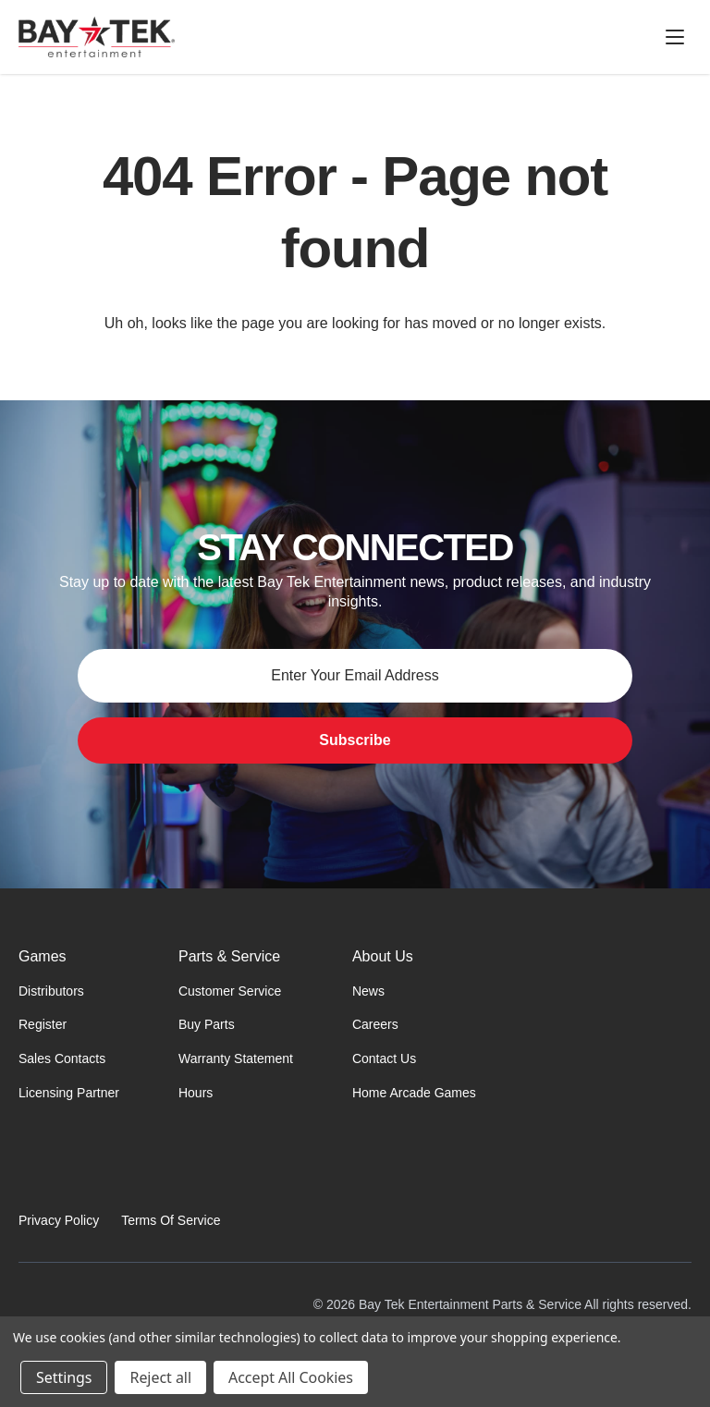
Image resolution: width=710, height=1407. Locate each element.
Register (42, 1024)
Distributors (51, 991)
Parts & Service (229, 956)
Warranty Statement (235, 1058)
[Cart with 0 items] (632, 37)
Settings (64, 1377)
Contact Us (384, 1058)
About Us (382, 956)
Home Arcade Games (414, 1092)
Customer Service (229, 991)
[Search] (543, 37)
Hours (195, 1092)
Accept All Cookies (290, 1377)
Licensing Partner (68, 1092)
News (368, 991)
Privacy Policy (58, 1220)
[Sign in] (588, 37)
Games (42, 956)
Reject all (159, 1377)
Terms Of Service (170, 1220)
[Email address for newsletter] (355, 676)
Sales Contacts (61, 1058)
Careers (375, 1024)
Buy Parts (206, 1024)
